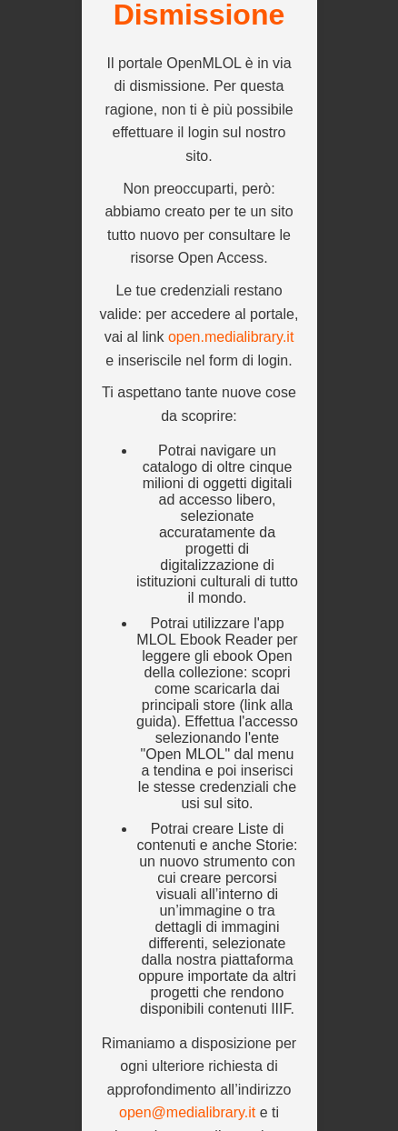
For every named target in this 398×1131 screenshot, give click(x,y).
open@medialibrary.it (187, 1112)
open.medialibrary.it (231, 337)
